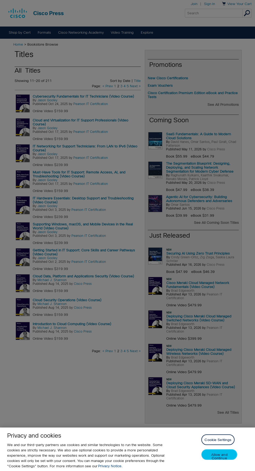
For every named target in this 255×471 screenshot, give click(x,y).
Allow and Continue (219, 457)
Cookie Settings (218, 441)
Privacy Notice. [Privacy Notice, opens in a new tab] (110, 467)
